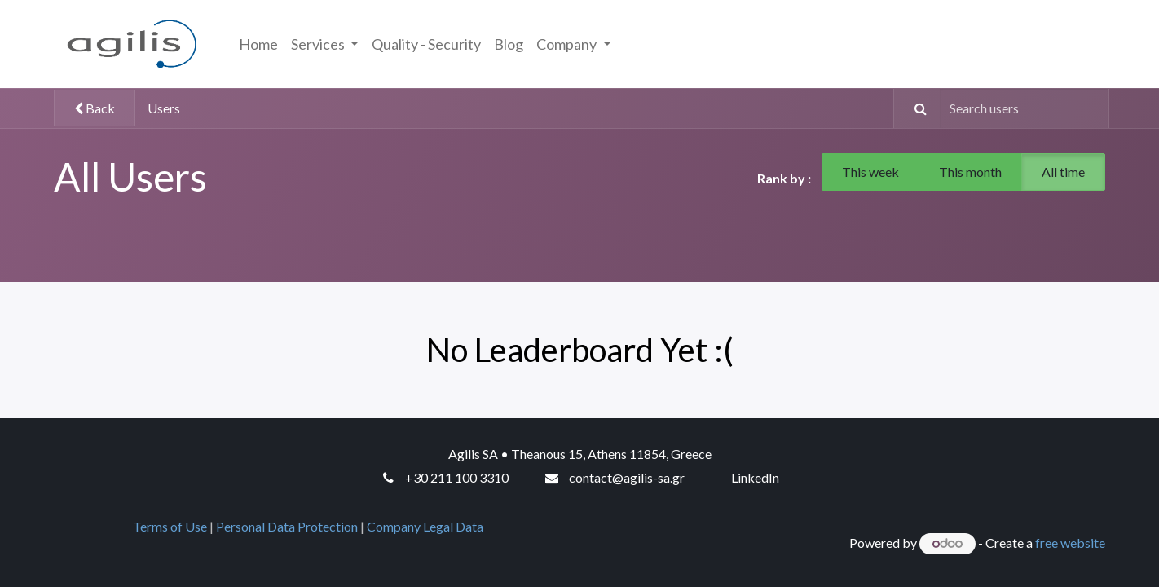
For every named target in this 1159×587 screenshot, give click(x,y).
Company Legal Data (427, 526)
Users (164, 108)
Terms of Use (170, 526)
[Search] (913, 108)
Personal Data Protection (287, 526)
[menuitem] (258, 44)
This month (970, 171)
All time (1063, 171)
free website (1070, 542)
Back (94, 108)
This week (870, 171)
